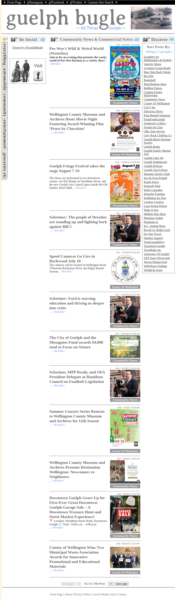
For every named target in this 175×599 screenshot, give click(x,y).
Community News (154, 99)
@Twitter (76, 2)
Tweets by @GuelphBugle (27, 47)
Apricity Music (152, 64)
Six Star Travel (152, 234)
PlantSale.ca (151, 222)
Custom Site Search (101, 2)
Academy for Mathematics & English (157, 58)
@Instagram (35, 2)
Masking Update (153, 218)
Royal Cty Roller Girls (157, 230)
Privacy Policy (82, 594)
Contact (121, 594)
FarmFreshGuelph (154, 119)
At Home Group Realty (157, 68)
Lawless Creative (154, 202)
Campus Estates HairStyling (153, 94)
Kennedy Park (152, 186)
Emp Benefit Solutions (157, 115)
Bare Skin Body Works (157, 72)
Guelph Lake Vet (153, 158)
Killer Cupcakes (153, 190)
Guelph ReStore (153, 166)
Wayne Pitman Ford (155, 262)
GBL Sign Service (154, 131)
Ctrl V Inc (149, 107)
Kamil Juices (151, 182)
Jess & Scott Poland (155, 178)
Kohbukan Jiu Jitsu (155, 198)
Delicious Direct (153, 111)
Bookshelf (150, 80)
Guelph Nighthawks (155, 162)
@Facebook (56, 2)
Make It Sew (151, 210)
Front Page (14, 2)
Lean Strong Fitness (155, 206)
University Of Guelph (156, 254)
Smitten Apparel (153, 238)
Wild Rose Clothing (155, 266)
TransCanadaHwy (154, 242)
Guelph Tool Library (156, 170)
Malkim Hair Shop (155, 214)
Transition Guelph (154, 246)
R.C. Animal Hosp (154, 226)
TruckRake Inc (152, 250)
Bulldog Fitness (153, 88)
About (68, 594)
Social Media (100, 594)
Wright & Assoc (153, 270)
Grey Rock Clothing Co (157, 135)
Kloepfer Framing (154, 194)
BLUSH (148, 76)
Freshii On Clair (153, 127)
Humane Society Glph (157, 174)
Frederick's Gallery (155, 123)
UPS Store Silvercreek (157, 258)
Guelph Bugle (152, 146)
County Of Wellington (157, 103)
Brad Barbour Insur (155, 84)
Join (113, 594)
